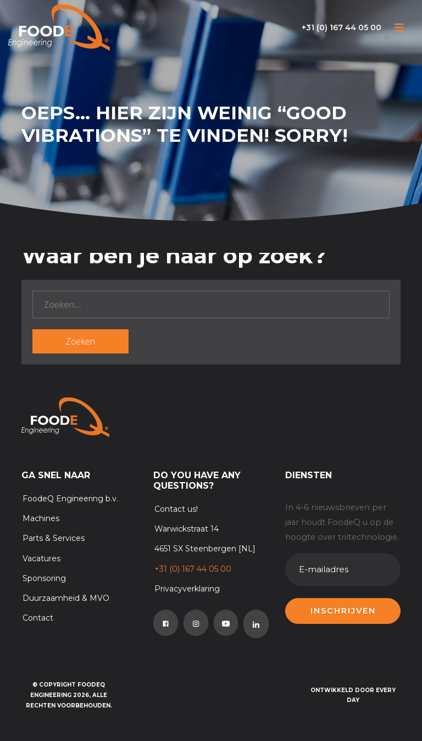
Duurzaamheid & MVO (66, 598)
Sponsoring (44, 578)
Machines (41, 518)
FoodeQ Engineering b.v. (70, 499)
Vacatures (41, 558)
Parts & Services (54, 538)
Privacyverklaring (187, 589)
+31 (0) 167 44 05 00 (341, 27)
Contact (38, 618)
